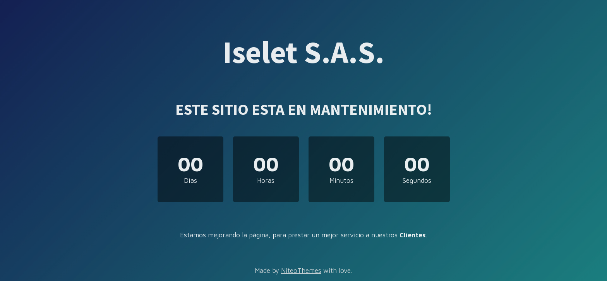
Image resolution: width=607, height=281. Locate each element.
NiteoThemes (301, 270)
